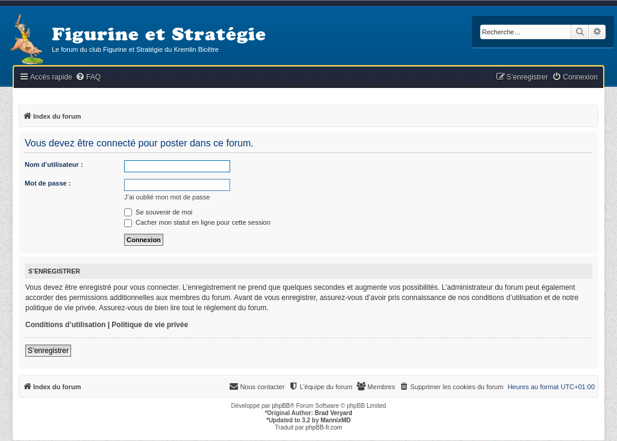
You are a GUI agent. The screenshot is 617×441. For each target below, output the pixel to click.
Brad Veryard (333, 413)
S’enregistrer (48, 350)
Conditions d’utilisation (65, 325)
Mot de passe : (47, 183)
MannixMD (336, 420)
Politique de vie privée (149, 325)
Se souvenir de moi (158, 212)
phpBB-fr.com (323, 427)
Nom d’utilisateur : (54, 164)
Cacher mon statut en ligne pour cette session (197, 222)
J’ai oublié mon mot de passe (167, 197)
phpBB (281, 405)
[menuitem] (88, 77)
